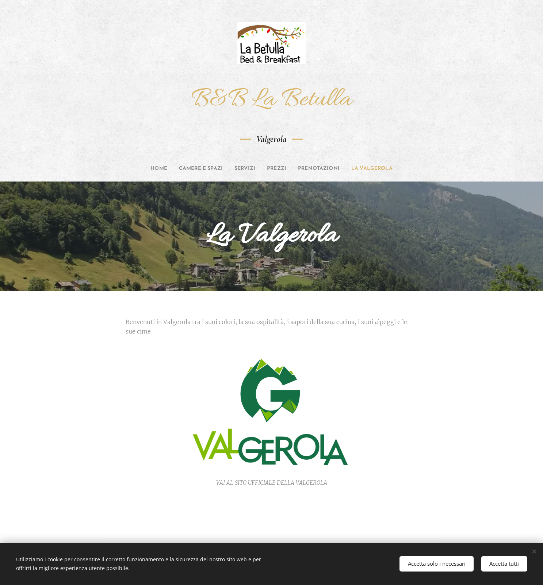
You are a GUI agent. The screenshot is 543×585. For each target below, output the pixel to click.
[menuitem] (143, 169)
